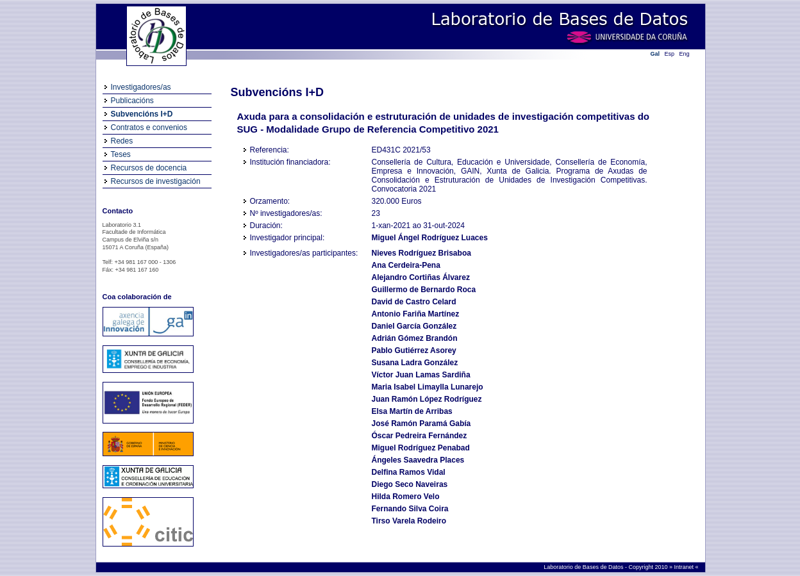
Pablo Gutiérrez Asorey (414, 350)
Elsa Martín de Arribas (412, 411)
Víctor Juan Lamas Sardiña (421, 374)
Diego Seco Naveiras (410, 484)
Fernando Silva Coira (410, 508)
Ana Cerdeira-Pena (406, 265)
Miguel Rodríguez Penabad (421, 447)
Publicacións (132, 100)
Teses (121, 154)
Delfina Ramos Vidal (409, 472)
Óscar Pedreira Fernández (419, 435)
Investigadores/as (141, 87)
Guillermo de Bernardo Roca (424, 289)
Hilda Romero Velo (406, 496)
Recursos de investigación (156, 181)
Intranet (684, 567)
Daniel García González (414, 326)
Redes (122, 140)
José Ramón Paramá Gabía (421, 423)
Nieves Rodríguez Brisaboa (421, 253)
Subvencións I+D (142, 114)
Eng (684, 54)
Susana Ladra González (415, 362)
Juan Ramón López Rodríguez (427, 399)
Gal (655, 54)
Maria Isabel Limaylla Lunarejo (427, 387)
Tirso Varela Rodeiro (409, 520)
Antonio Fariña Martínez (416, 313)
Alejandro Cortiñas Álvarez (421, 277)
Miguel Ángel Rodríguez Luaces (430, 237)
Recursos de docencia (149, 167)
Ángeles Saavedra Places (418, 460)
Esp (670, 54)
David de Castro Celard (414, 301)
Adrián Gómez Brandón (415, 338)
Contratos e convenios (149, 127)
